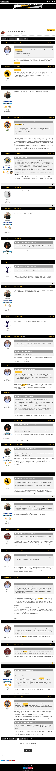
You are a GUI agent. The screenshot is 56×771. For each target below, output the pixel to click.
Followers (50, 30)
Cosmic (7, 117)
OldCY (7, 185)
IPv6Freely (7, 152)
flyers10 (8, 33)
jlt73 (7, 236)
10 (13, 38)
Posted (18, 42)
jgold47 (7, 260)
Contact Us (30, 762)
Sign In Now (28, 747)
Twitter (24, 765)
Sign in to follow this (5, 29)
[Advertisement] (16, 19)
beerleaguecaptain (7, 87)
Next (25, 38)
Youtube (32, 765)
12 (17, 38)
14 (22, 38)
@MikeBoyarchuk (18, 49)
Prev (5, 38)
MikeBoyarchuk (7, 42)
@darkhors (41, 596)
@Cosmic (23, 384)
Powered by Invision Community (28, 769)
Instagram (29, 765)
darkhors (7, 528)
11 (15, 38)
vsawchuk (7, 66)
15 (53, 30)
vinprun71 (7, 472)
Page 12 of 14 (32, 38)
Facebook (26, 765)
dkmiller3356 (31, 46)
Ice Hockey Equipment (20, 33)
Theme (25, 762)
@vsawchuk (24, 382)
